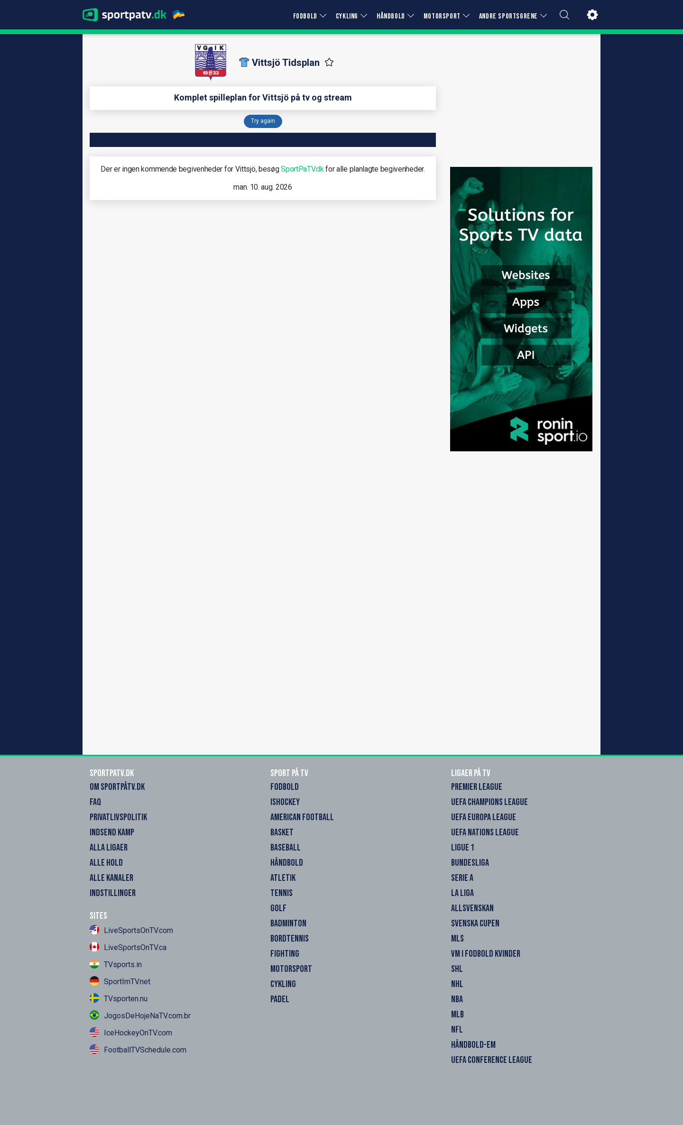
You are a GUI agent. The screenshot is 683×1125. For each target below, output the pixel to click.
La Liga (462, 893)
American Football (302, 817)
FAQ (95, 802)
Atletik (282, 878)
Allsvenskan (472, 908)
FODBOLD (305, 16)
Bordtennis (289, 938)
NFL (457, 1029)
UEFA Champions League (489, 802)
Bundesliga (470, 863)
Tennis (281, 893)
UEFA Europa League (483, 817)
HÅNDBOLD (391, 16)
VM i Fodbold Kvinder (485, 954)
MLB (457, 1014)
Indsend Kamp (112, 832)
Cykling (283, 984)
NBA (457, 999)
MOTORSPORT (442, 16)
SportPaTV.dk (302, 169)
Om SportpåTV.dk (117, 787)
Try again (263, 121)
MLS (457, 938)
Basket (282, 832)
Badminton (288, 923)
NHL (457, 984)
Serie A (462, 878)
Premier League (476, 787)
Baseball (285, 847)
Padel (279, 999)
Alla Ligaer (109, 847)
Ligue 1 (462, 847)
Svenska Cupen (475, 923)
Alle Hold (106, 863)
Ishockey (285, 802)
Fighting (284, 954)
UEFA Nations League (485, 832)
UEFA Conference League (491, 1060)
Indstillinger (113, 893)
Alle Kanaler (111, 878)
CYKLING (347, 16)
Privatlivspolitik (118, 817)
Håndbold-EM (473, 1045)
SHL (457, 969)
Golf (278, 908)
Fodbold (284, 787)
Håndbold (286, 863)
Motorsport (291, 969)
